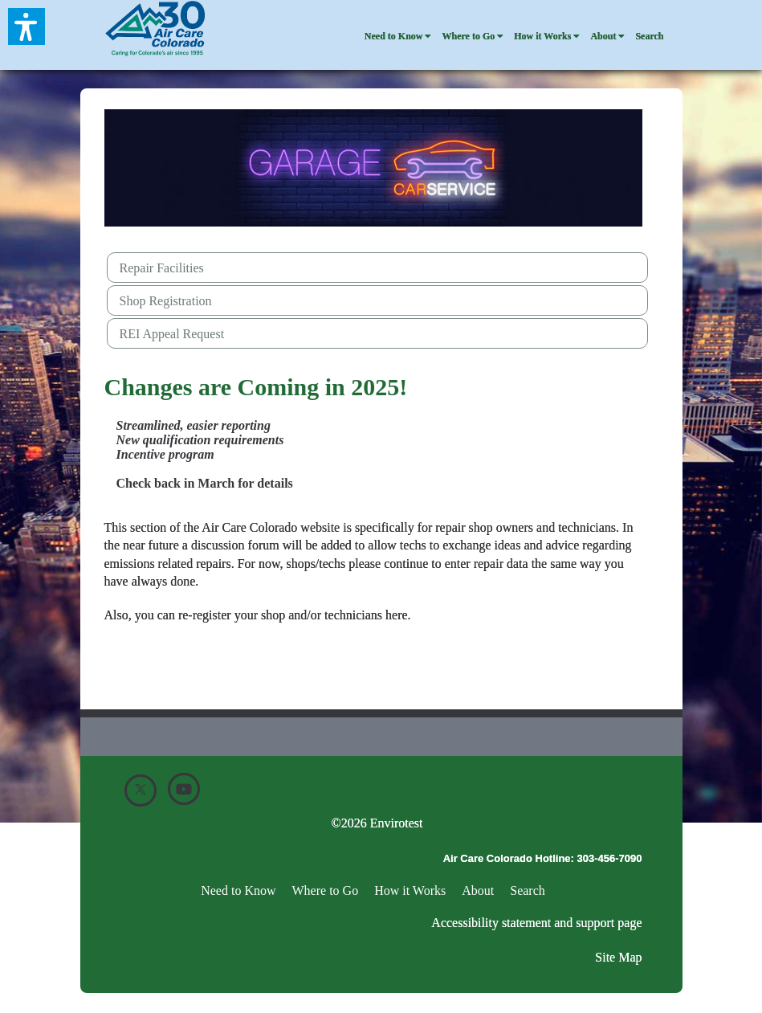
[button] (26, 26)
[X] (140, 790)
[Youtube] (184, 789)
